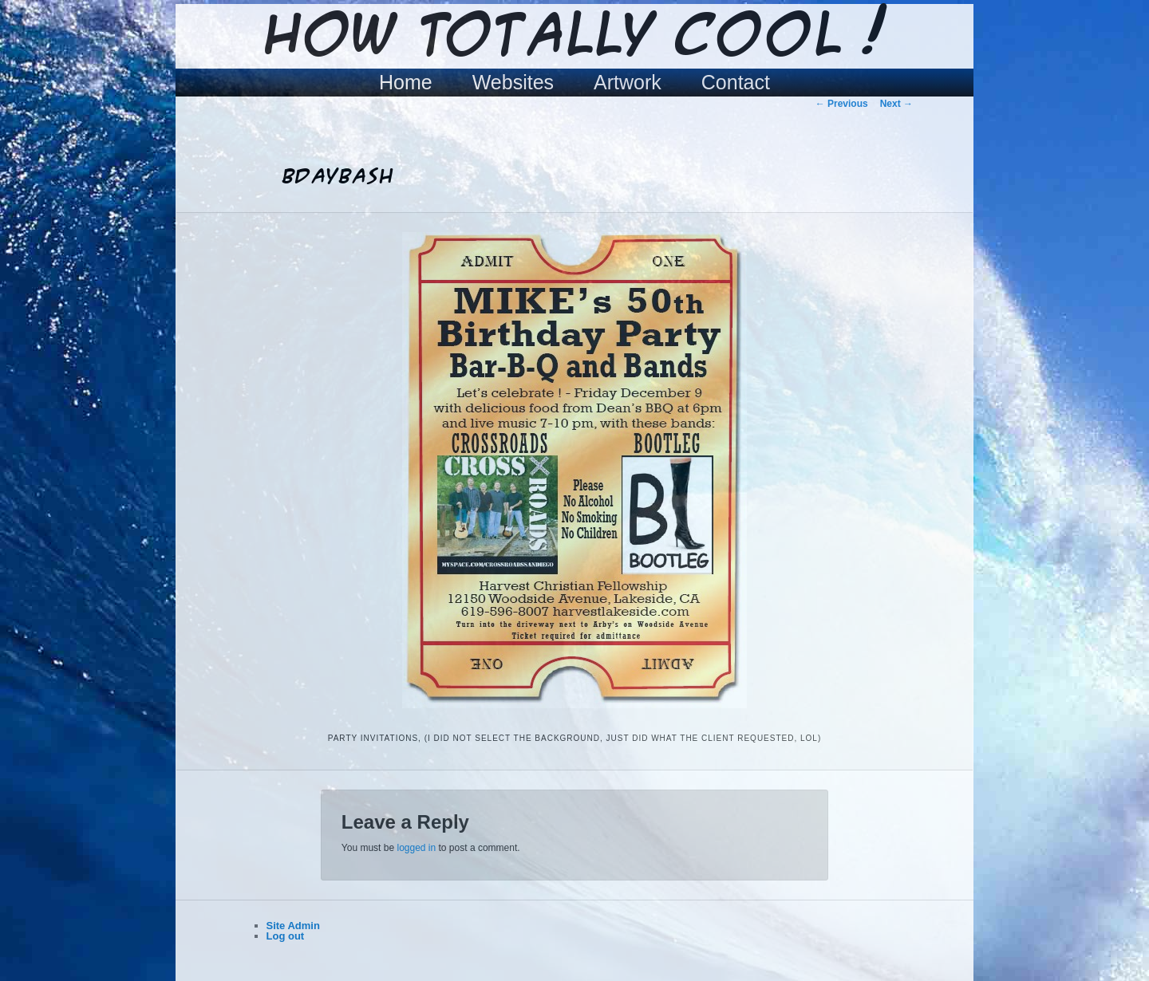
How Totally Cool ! (574, 37)
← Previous (841, 103)
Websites (513, 83)
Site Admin (293, 926)
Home (405, 83)
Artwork (627, 83)
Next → (896, 103)
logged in (416, 847)
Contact (735, 83)
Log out (286, 936)
